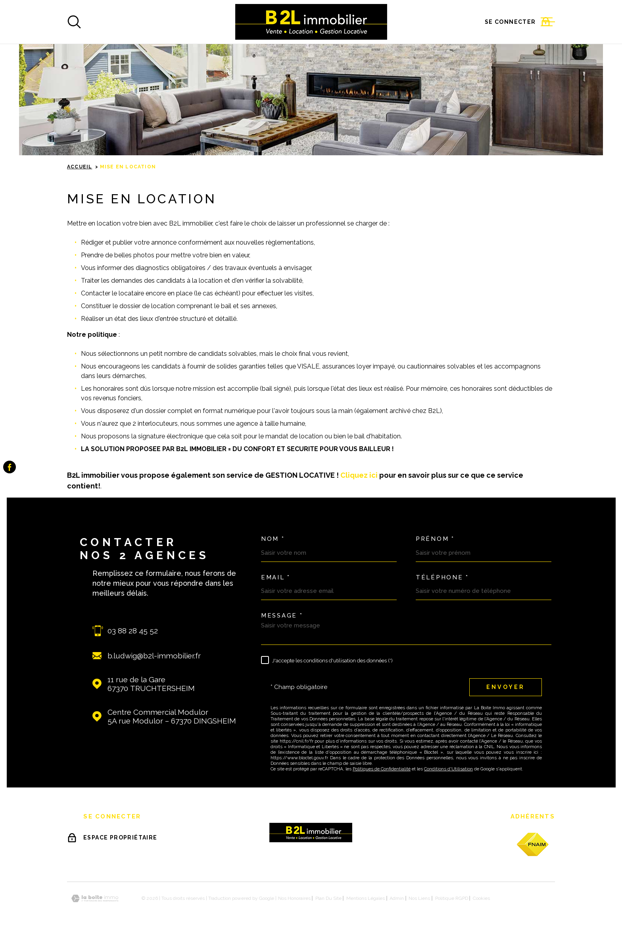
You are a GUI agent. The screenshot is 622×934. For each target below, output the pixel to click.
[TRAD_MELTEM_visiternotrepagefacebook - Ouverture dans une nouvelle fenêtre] (9, 467)
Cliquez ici (359, 475)
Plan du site (328, 898)
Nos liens (419, 898)
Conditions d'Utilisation (448, 769)
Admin (397, 898)
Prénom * (435, 539)
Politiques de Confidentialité (382, 769)
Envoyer (505, 687)
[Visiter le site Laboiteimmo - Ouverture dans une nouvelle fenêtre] (95, 898)
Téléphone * (442, 578)
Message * (282, 616)
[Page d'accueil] (311, 22)
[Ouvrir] (74, 22)
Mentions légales (365, 898)
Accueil (79, 167)
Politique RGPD (451, 898)
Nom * (273, 539)
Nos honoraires (294, 898)
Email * (275, 578)
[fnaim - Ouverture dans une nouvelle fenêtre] (533, 844)
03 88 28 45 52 (133, 630)
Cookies (481, 898)
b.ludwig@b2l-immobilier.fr (154, 655)
